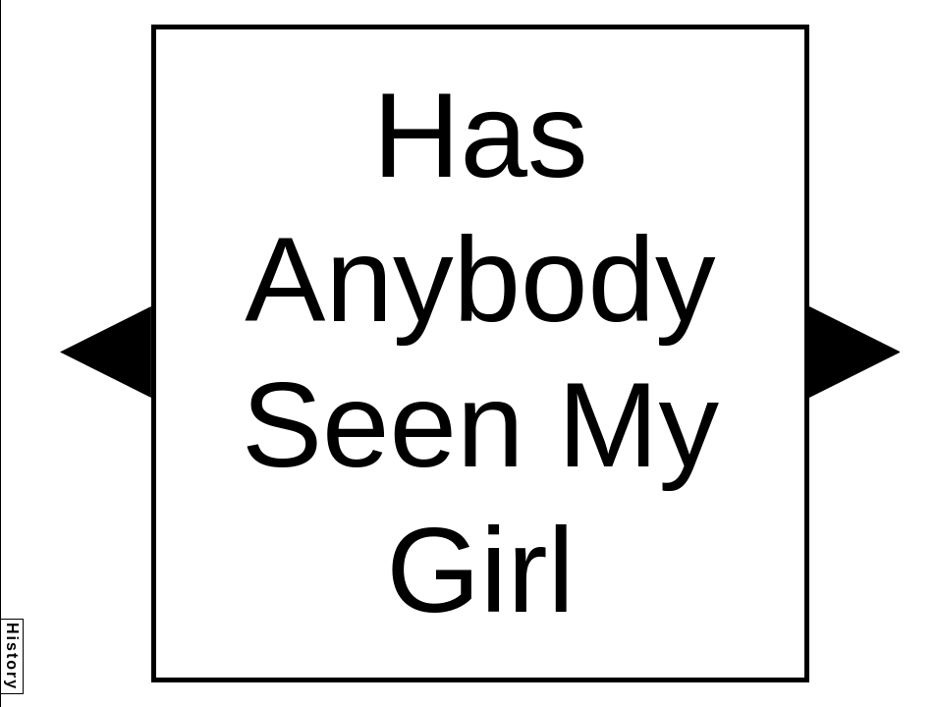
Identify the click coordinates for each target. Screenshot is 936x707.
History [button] (12, 656)
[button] (105, 352)
